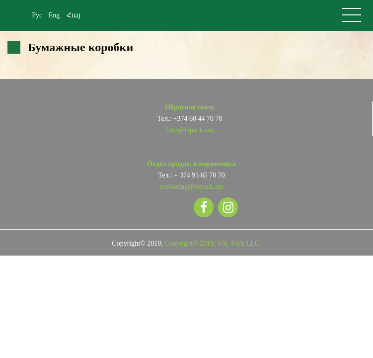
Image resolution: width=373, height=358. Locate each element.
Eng (54, 15)
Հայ (73, 15)
